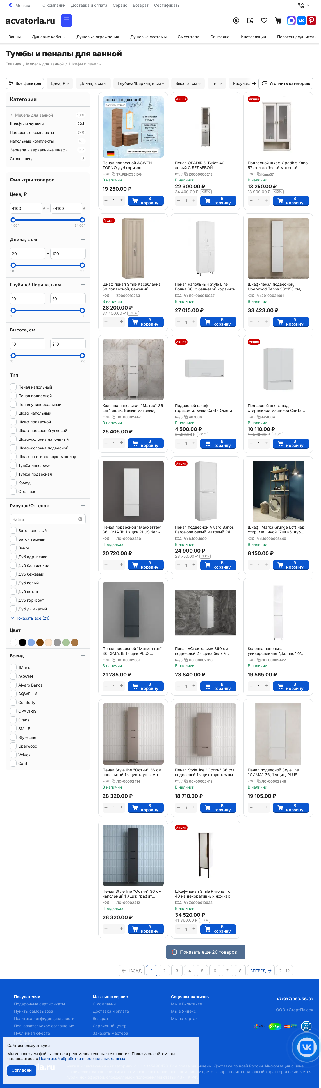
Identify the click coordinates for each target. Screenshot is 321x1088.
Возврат (141, 5)
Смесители (188, 36)
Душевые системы (148, 36)
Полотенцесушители (297, 36)
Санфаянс (219, 36)
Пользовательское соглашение (44, 1025)
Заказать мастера (110, 1033)
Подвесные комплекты (48, 132)
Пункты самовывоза (33, 1011)
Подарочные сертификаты (39, 1003)
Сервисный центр (110, 1025)
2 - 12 (284, 970)
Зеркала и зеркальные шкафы (48, 150)
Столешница (48, 158)
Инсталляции (253, 36)
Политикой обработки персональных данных (82, 1058)
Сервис (120, 5)
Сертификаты (167, 5)
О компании (53, 5)
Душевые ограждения (97, 36)
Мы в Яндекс (183, 1011)
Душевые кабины (48, 36)
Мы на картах (184, 1018)
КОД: (106, 174)
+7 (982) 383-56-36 (294, 999)
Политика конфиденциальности (44, 1018)
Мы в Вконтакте (186, 1003)
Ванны (14, 36)
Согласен (22, 1070)
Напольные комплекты (48, 141)
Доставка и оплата (89, 5)
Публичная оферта (32, 1033)
